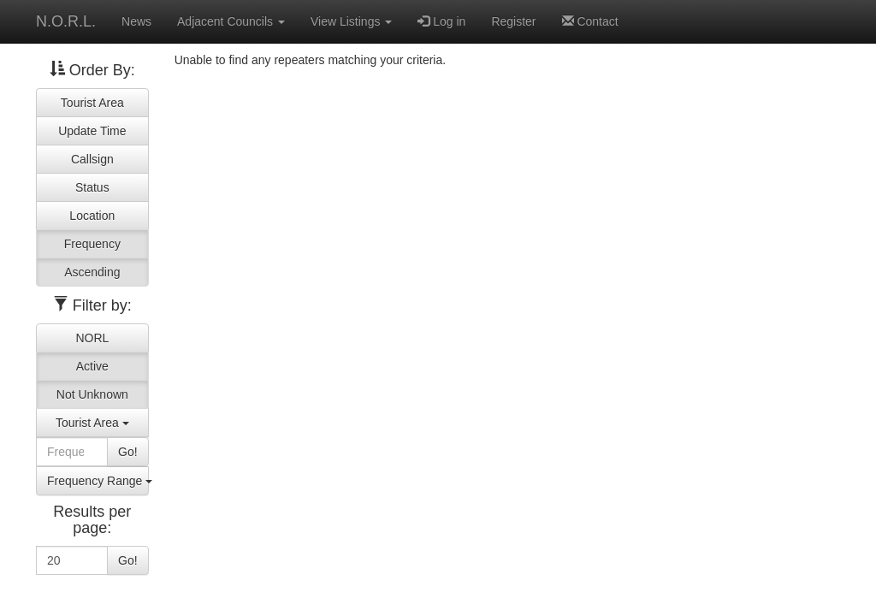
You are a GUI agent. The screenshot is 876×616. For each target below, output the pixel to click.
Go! (128, 452)
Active (92, 366)
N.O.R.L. (66, 21)
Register (513, 21)
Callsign (92, 159)
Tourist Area (92, 103)
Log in (441, 21)
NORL (92, 338)
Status (92, 187)
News (136, 21)
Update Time (92, 131)
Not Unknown (92, 394)
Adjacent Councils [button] (231, 21)
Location (92, 215)
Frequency (92, 244)
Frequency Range (98, 481)
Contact (590, 21)
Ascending (92, 272)
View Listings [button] (351, 21)
